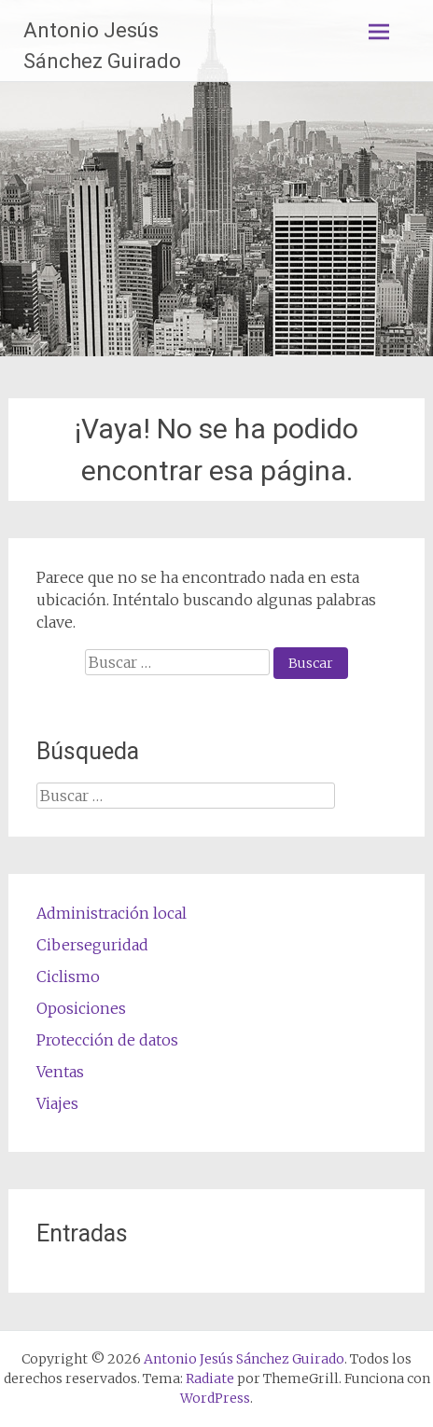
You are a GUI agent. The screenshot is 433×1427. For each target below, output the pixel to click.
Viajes (57, 1103)
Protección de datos (107, 1040)
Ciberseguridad (92, 944)
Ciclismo (68, 976)
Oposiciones (81, 1008)
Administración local (111, 913)
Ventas (60, 1071)
